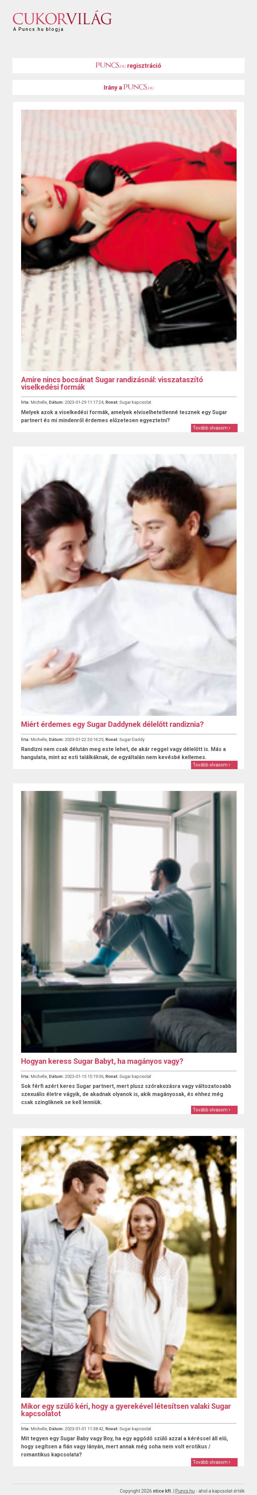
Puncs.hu (185, 1491)
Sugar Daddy (132, 739)
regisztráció (128, 65)
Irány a (129, 87)
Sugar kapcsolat (135, 402)
